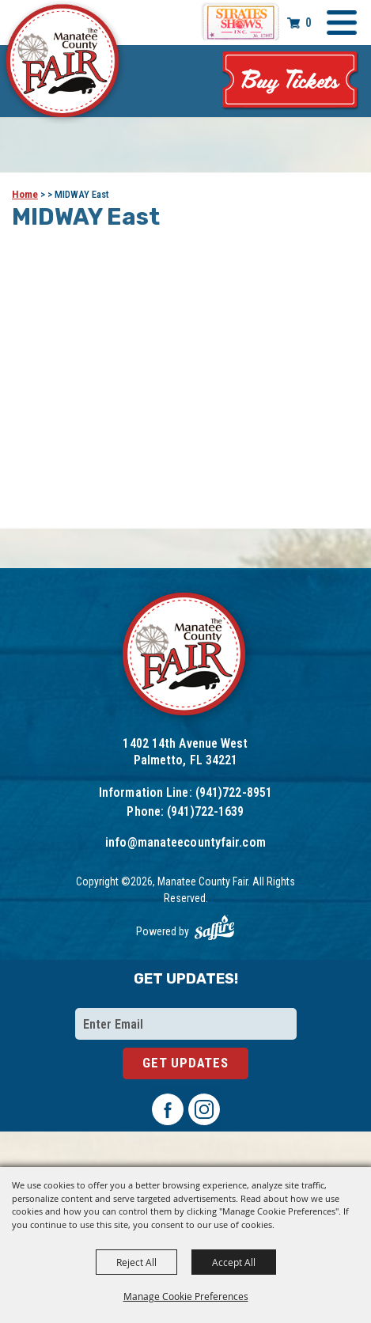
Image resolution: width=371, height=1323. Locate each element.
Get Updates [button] (185, 1063)
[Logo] (185, 656)
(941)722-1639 (205, 811)
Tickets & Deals (290, 81)
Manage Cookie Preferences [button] (185, 1296)
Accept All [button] (234, 1262)
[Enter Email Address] (186, 1024)
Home (25, 194)
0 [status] (308, 22)
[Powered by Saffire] (214, 928)
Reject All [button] (136, 1262)
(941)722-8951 (233, 792)
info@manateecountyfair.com (185, 842)
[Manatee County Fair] (63, 63)
